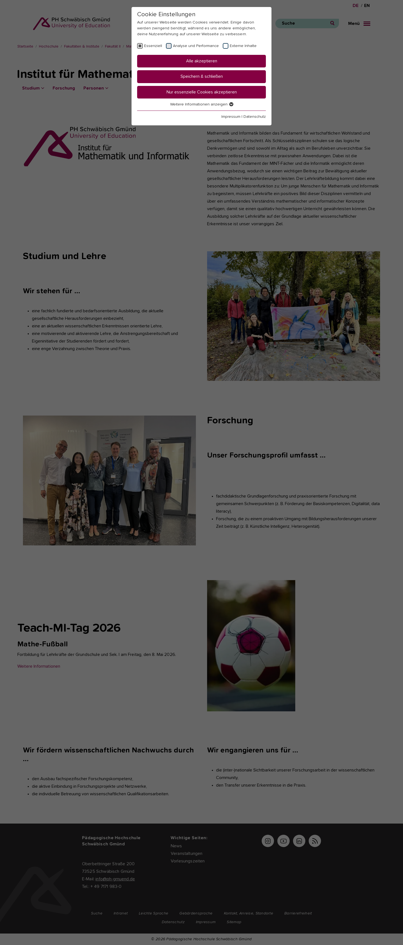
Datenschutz (254, 117)
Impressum (230, 117)
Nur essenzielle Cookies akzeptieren (202, 92)
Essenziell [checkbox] (153, 46)
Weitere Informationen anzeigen (201, 104)
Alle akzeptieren (201, 61)
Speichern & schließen (202, 76)
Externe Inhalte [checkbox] (243, 46)
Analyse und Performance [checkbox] (196, 46)
